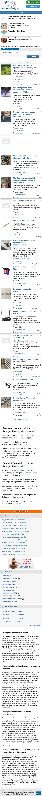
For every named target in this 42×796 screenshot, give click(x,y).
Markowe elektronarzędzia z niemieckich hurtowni (25, 157)
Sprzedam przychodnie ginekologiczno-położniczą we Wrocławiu (18, 25)
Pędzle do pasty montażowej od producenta (25, 360)
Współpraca (18, 82)
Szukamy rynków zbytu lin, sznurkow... (15, 522)
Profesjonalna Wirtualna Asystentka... (14, 537)
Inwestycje (18, 305)
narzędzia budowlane (9, 578)
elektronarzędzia (8, 587)
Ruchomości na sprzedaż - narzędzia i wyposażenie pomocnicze (24, 114)
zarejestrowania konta (19, 471)
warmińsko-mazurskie (21, 258)
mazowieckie (18, 79)
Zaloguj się (33, 6)
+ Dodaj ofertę (21, 511)
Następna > (22, 419)
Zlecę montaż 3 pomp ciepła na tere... (15, 525)
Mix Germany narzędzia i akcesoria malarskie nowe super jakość (24, 180)
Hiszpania (6, 621)
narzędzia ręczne (8, 581)
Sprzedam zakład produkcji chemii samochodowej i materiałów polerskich (21, 17)
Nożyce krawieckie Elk (23, 380)
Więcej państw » (35, 625)
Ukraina (6, 618)
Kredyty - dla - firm (16, 31)
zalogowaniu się (32, 473)
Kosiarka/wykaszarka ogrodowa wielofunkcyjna (24, 66)
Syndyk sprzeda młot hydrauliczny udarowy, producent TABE (23, 90)
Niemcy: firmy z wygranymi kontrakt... (14, 551)
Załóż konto (33, 2)
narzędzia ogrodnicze (9, 596)
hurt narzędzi (6, 590)
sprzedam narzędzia (9, 584)
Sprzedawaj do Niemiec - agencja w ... (15, 548)
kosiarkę (4, 765)
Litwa (19, 621)
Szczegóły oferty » (36, 84)
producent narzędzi (9, 593)
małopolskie (18, 303)
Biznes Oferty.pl (11, 46)
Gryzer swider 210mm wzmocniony (22, 336)
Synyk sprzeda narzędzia (24, 200)
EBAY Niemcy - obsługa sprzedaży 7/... (15, 545)
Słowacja (20, 615)
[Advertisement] (27, 144)
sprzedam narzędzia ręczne (12, 599)
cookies (28, 794)
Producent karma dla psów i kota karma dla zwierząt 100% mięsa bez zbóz (20, 39)
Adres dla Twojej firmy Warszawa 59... (15, 528)
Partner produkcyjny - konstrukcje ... (14, 554)
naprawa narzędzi (8, 601)
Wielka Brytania (9, 611)
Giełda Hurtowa (20, 172)
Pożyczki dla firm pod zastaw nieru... (14, 520)
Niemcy (16, 389)
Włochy (20, 611)
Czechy (20, 618)
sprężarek (31, 648)
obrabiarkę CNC (19, 743)
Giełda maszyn (19, 106)
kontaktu (18, 504)
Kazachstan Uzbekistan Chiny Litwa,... (15, 540)
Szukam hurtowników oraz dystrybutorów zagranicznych (24, 243)
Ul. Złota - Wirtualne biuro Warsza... (14, 543)
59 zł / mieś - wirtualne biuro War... (13, 534)
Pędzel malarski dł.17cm (23, 221)
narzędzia (5, 575)
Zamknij (38, 793)
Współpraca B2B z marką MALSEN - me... (16, 531)
